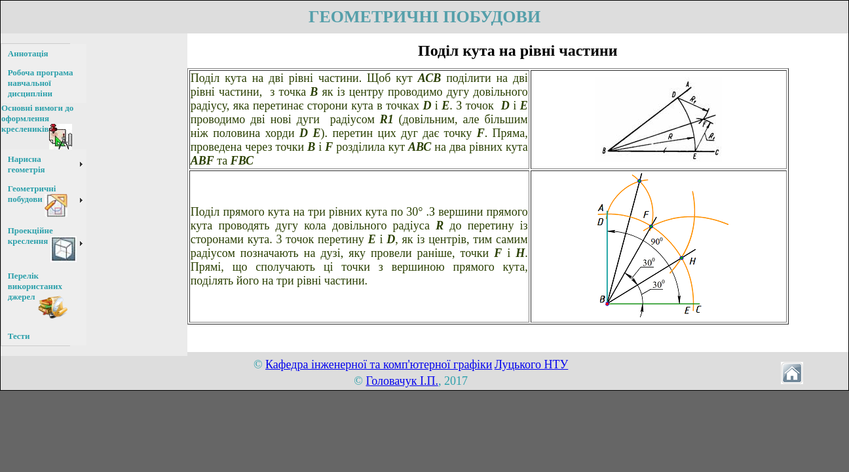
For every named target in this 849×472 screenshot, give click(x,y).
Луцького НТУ (532, 364)
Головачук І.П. (402, 380)
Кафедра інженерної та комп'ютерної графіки (378, 364)
